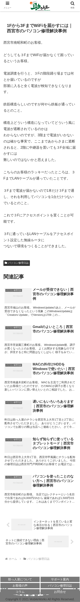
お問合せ (60, 591)
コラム (20, 591)
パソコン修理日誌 (17, 262)
